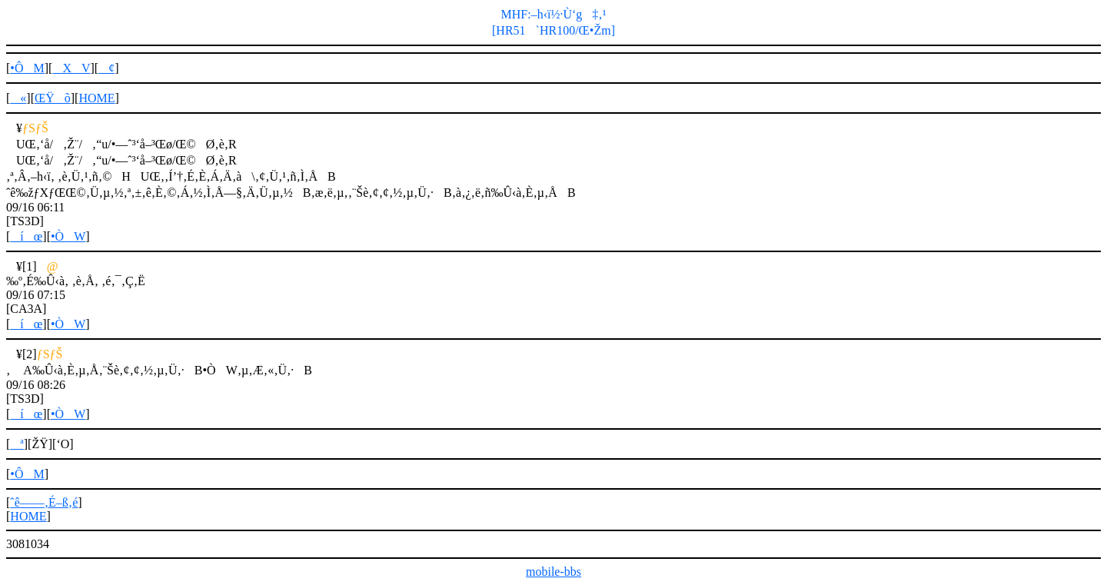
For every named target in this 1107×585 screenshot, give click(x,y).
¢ (106, 68)
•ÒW (68, 236)
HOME (96, 98)
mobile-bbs (553, 571)
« (18, 98)
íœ (26, 236)
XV (71, 68)
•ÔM (27, 68)
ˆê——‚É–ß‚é (44, 502)
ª (16, 443)
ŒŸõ (53, 98)
